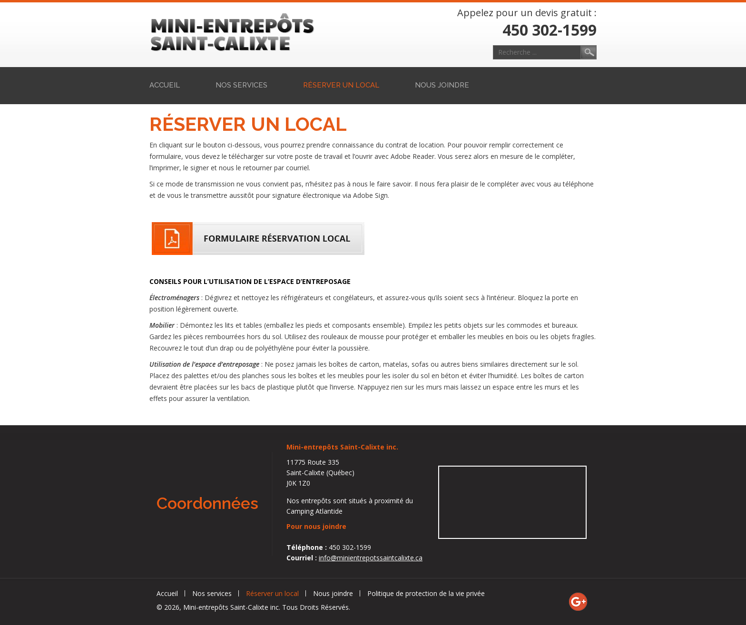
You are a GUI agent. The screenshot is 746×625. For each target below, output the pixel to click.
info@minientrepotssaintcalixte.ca (370, 557)
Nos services (241, 85)
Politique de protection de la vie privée (426, 593)
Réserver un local (341, 85)
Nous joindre (442, 85)
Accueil (164, 85)
